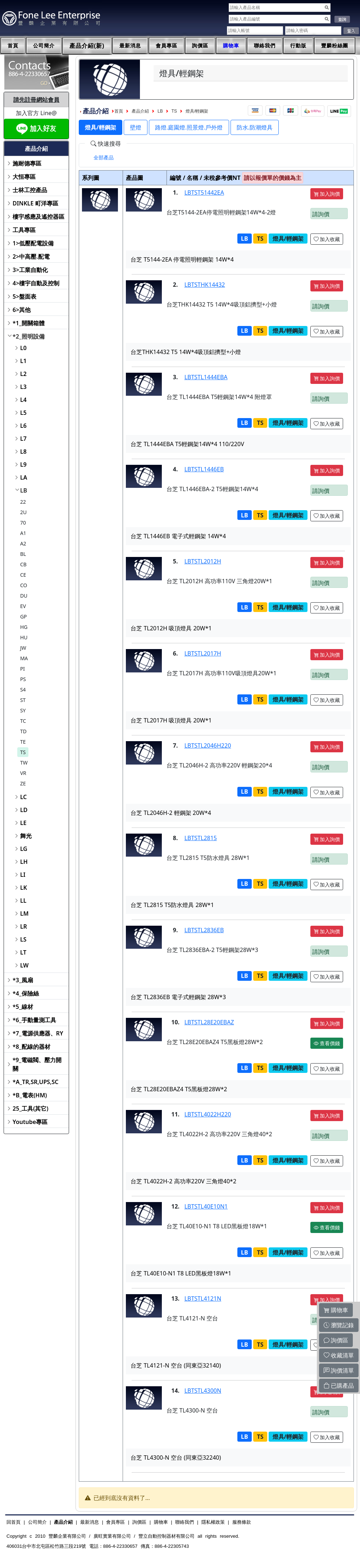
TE (23, 741)
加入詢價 (327, 193)
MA (24, 658)
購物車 (231, 46)
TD (23, 731)
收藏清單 (339, 1355)
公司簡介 (44, 46)
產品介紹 (140, 111)
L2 (23, 374)
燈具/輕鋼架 (197, 111)
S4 (23, 689)
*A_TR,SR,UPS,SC (35, 1082)
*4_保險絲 (26, 993)
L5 (23, 413)
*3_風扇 (23, 980)
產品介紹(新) (87, 46)
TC (23, 720)
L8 (23, 451)
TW (24, 762)
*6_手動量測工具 (34, 1020)
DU (23, 595)
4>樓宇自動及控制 (36, 283)
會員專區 (166, 46)
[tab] (103, 157)
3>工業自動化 (30, 270)
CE (23, 574)
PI (22, 668)
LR (23, 926)
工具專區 (24, 230)
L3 (23, 387)
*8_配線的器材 (31, 1047)
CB (23, 564)
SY (23, 710)
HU (24, 637)
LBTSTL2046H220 (207, 745)
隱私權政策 (213, 1522)
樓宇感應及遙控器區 (38, 217)
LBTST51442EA (204, 192)
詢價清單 (339, 1370)
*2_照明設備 (29, 336)
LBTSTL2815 (200, 838)
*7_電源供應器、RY (38, 1033)
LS (23, 939)
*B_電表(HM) (30, 1095)
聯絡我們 (264, 46)
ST (23, 700)
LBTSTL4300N (203, 1391)
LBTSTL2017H (202, 653)
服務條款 (241, 1522)
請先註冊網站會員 (36, 100)
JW (23, 647)
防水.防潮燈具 (255, 127)
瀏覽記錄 (339, 1325)
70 (23, 522)
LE (23, 823)
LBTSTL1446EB (204, 469)
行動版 (298, 46)
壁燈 (135, 127)
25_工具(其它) (30, 1108)
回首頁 (13, 1522)
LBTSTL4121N (203, 1298)
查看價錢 (327, 1043)
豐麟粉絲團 (334, 46)
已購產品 (339, 1385)
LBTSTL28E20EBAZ (209, 1022)
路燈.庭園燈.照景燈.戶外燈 (189, 127)
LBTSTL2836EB (204, 930)
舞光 (26, 836)
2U (23, 512)
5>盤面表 (24, 296)
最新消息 (130, 46)
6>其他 (22, 310)
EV (23, 606)
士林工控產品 (30, 190)
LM (24, 913)
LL (23, 901)
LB (23, 490)
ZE (23, 783)
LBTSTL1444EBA (206, 377)
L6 (23, 426)
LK (23, 888)
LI (23, 875)
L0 (23, 348)
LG (23, 849)
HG (24, 627)
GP (23, 616)
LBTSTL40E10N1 (206, 1206)
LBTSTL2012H (202, 561)
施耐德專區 (27, 163)
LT (23, 952)
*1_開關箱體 (29, 323)
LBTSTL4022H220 (207, 1114)
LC (23, 797)
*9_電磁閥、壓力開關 (37, 1064)
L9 (23, 464)
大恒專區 (24, 177)
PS (23, 679)
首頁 (13, 46)
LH (24, 862)
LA (23, 477)
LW (24, 965)
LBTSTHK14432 (204, 285)
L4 (23, 400)
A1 (23, 533)
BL (23, 553)
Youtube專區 (30, 1122)
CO (23, 585)
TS (23, 752)
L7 (23, 439)
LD (23, 810)
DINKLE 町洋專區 (35, 203)
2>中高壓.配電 (31, 256)
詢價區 (200, 46)
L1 (23, 361)
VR (23, 773)
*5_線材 (23, 1007)
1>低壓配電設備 (33, 243)
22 (23, 501)
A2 (23, 543)
